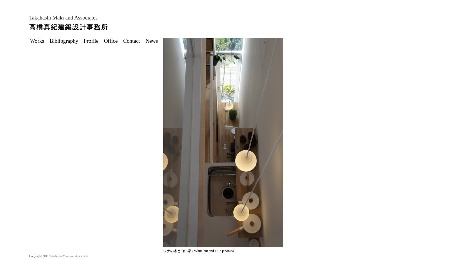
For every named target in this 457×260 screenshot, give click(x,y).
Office (113, 41)
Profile (93, 41)
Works (39, 41)
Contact (133, 41)
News (153, 41)
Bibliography (66, 41)
